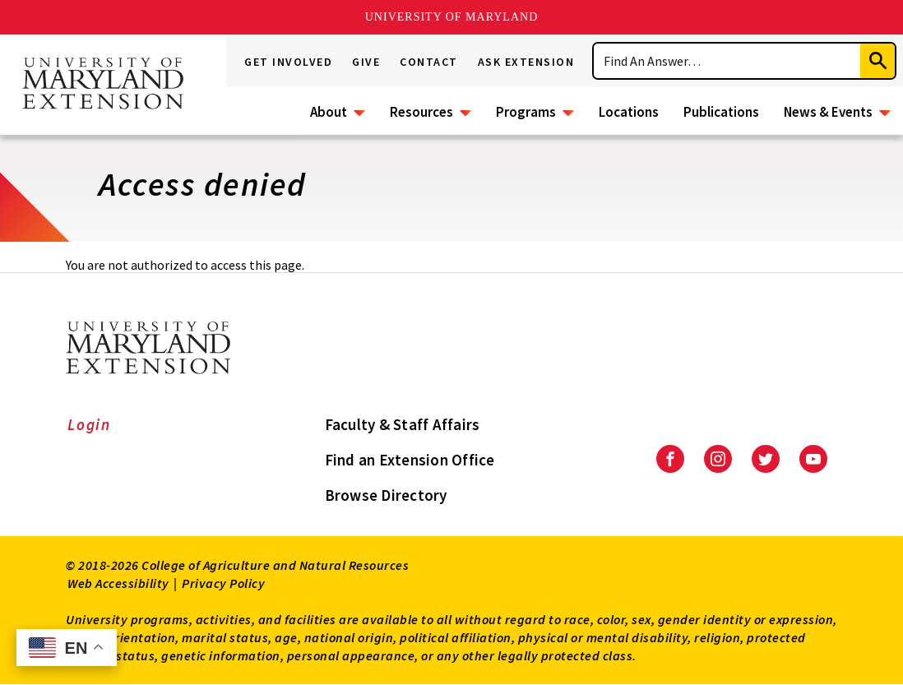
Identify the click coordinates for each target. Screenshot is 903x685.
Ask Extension (526, 61)
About (328, 112)
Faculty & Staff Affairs (402, 424)
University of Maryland (452, 17)
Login (89, 424)
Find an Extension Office (410, 460)
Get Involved (288, 61)
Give (366, 61)
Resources (421, 112)
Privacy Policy (223, 583)
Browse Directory (386, 495)
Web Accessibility (118, 583)
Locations (629, 112)
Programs (526, 112)
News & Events (828, 112)
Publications (721, 112)
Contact (429, 61)
